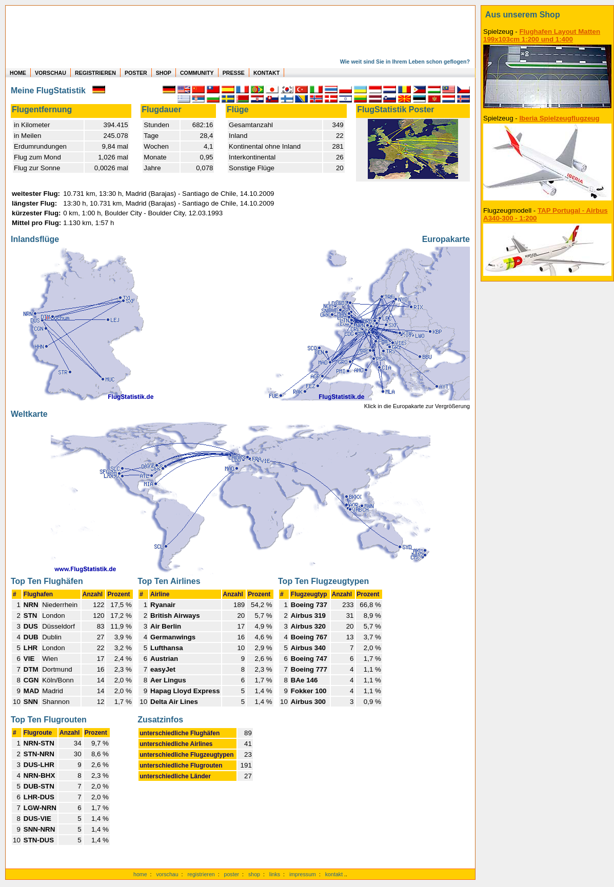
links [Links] (274, 874)
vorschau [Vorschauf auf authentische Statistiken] (167, 874)
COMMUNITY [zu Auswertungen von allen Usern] (197, 73)
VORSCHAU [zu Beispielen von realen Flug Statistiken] (50, 73)
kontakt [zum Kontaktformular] (334, 874)
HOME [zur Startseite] (18, 73)
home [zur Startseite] (140, 874)
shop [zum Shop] (254, 874)
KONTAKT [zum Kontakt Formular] (266, 73)
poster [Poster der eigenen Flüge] (232, 874)
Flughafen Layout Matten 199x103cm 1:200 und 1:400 (541, 35)
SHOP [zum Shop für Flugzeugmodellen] (163, 73)
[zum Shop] (547, 14)
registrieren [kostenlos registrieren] (200, 874)
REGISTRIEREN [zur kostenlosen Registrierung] (95, 73)
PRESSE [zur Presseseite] (234, 73)
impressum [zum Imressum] (302, 874)
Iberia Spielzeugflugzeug (559, 118)
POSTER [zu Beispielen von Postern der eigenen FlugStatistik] (136, 73)
